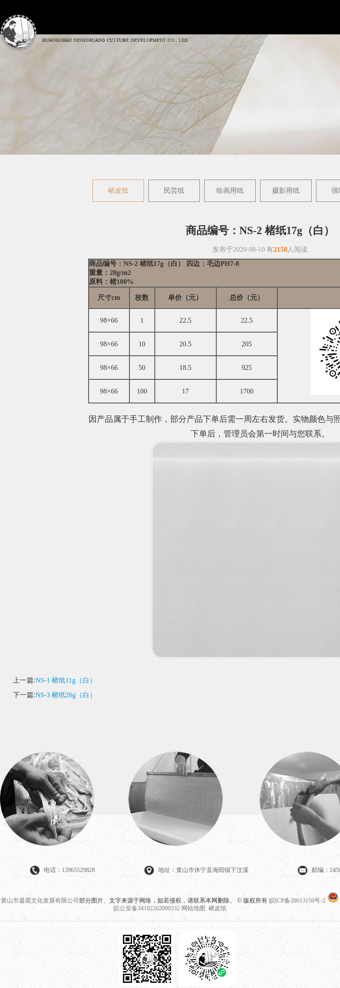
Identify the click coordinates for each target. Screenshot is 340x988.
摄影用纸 (286, 190)
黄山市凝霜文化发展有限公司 (40, 900)
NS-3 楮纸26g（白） (65, 694)
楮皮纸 (118, 190)
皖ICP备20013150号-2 (297, 900)
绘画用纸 (230, 190)
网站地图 (193, 908)
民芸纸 (174, 190)
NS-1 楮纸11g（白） (65, 680)
